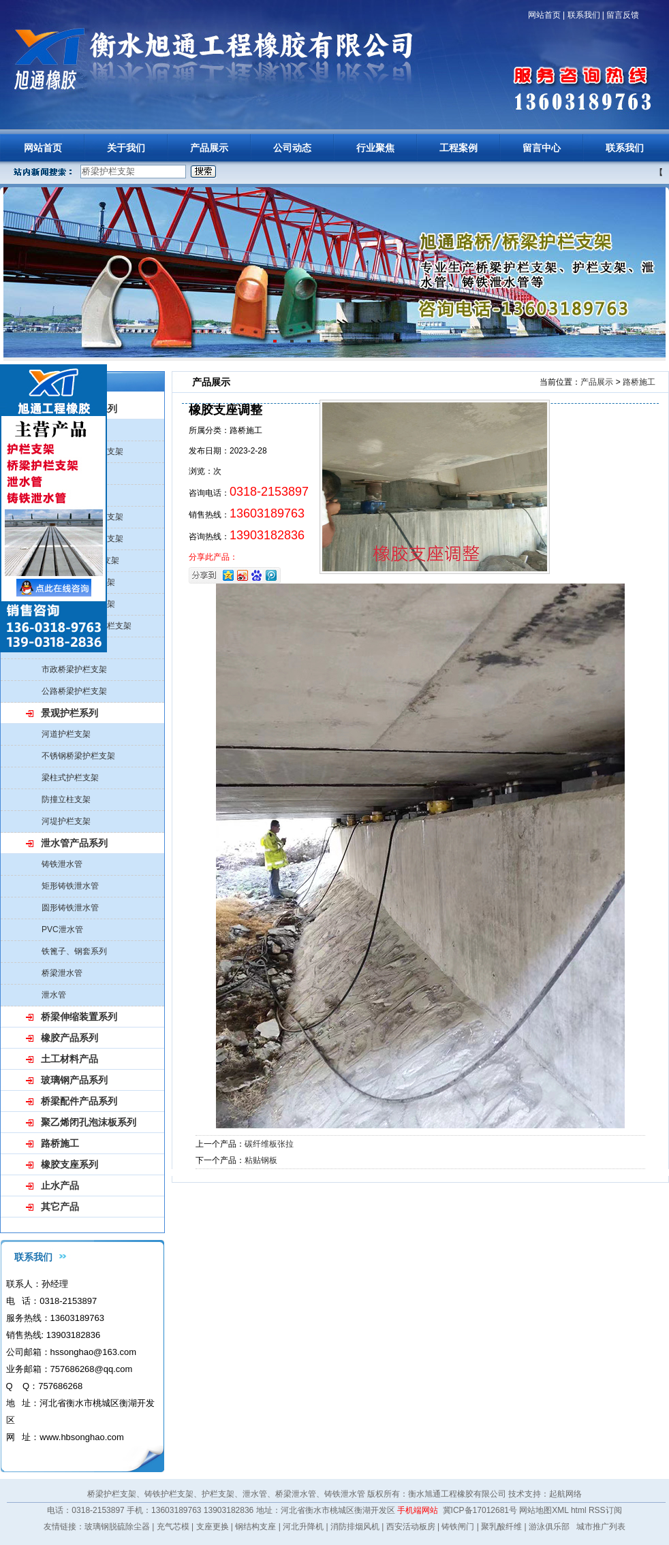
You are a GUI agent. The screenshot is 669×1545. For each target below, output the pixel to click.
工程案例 (458, 147)
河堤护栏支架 (66, 821)
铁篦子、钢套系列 (74, 951)
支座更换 (212, 1526)
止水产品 (60, 1185)
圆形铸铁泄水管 (70, 907)
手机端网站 (417, 1510)
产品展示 (209, 147)
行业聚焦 (375, 147)
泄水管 (54, 995)
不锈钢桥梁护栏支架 (78, 756)
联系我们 (583, 15)
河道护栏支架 (66, 734)
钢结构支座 (255, 1526)
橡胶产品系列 (69, 1037)
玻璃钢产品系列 (74, 1079)
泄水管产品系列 (74, 843)
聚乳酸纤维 (501, 1526)
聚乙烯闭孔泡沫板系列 (88, 1122)
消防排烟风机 (354, 1526)
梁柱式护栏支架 (70, 777)
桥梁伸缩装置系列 (79, 1016)
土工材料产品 (69, 1058)
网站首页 (544, 15)
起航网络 (565, 1494)
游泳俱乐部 (549, 1526)
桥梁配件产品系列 (79, 1101)
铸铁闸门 (457, 1526)
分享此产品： (213, 557)
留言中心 (542, 147)
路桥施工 (60, 1143)
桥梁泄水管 (62, 973)
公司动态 (292, 147)
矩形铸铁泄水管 (70, 886)
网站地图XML (543, 1510)
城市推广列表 (600, 1526)
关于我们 (126, 147)
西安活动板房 (410, 1526)
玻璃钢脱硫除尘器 (117, 1526)
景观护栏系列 (69, 712)
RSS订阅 (605, 1510)
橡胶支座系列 (69, 1164)
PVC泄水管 (62, 929)
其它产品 (60, 1206)
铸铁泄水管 (62, 864)
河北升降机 (303, 1526)
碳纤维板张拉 (269, 1144)
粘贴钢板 (261, 1160)
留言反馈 (622, 15)
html (579, 1510)
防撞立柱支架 (66, 799)
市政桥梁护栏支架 (74, 669)
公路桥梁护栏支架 (74, 691)
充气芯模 (173, 1526)
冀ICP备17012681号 (480, 1510)
